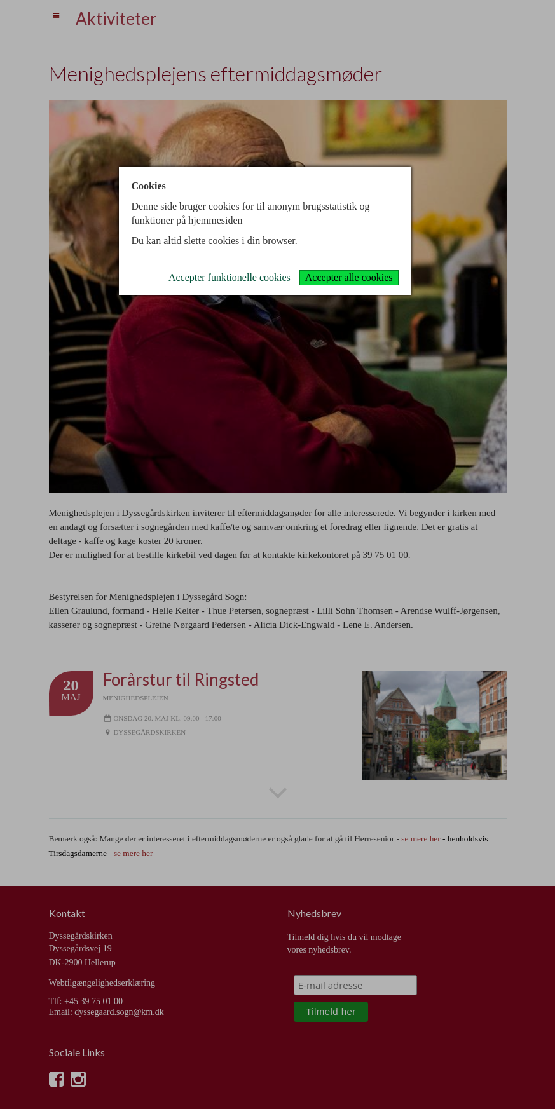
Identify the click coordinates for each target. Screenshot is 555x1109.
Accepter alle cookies (349, 277)
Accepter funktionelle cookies (229, 277)
